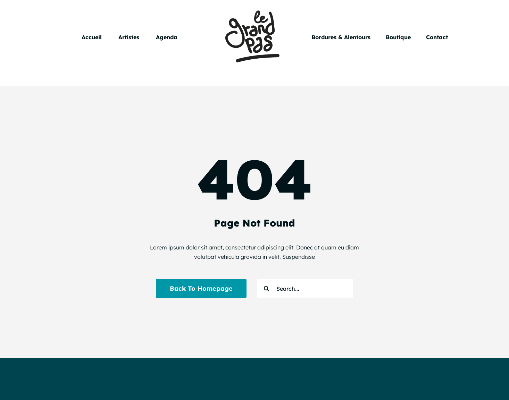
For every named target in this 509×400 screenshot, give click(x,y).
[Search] (266, 288)
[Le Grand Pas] (254, 9)
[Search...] (305, 288)
